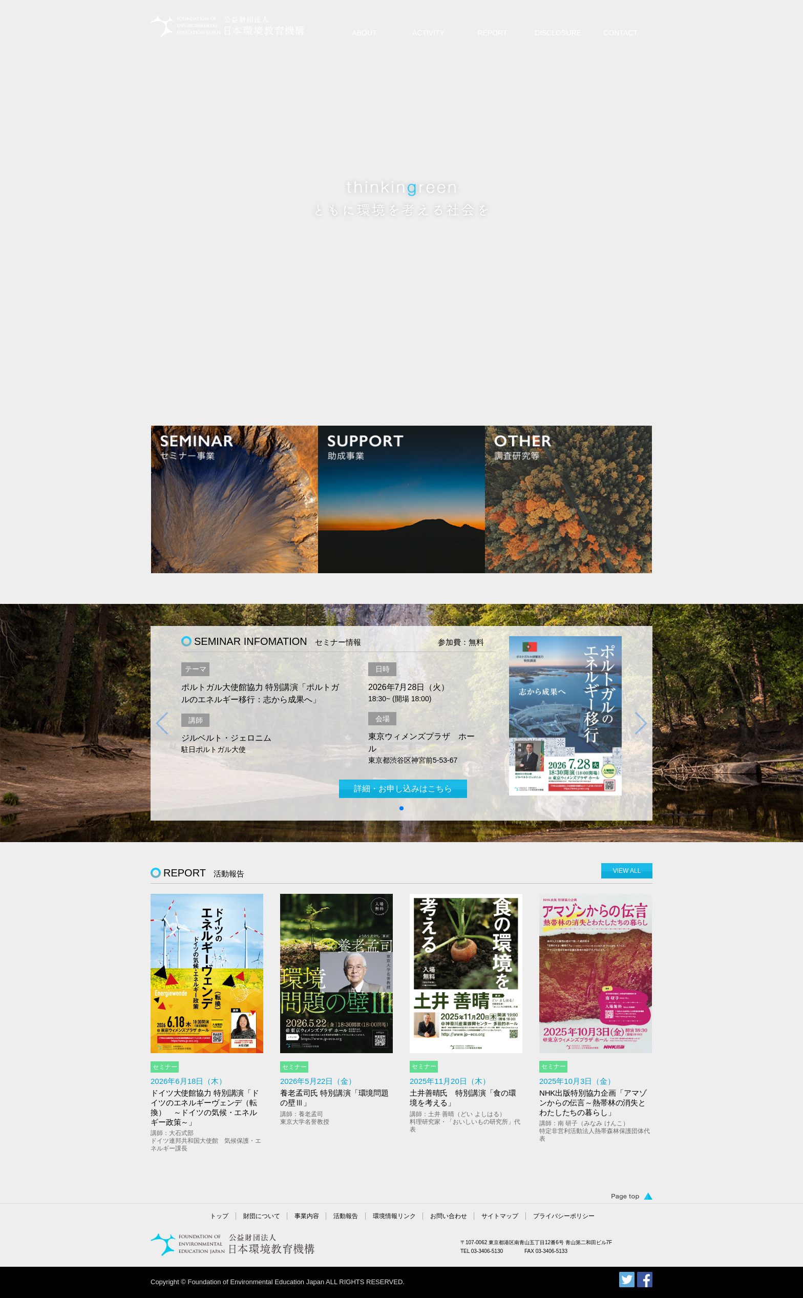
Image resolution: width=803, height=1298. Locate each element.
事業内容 (306, 1216)
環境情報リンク (394, 1216)
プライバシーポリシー (564, 1216)
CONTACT (620, 33)
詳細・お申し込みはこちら (403, 788)
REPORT (492, 33)
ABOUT (364, 33)
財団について (261, 1216)
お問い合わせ (448, 1216)
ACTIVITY (428, 33)
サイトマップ (499, 1216)
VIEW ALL (627, 870)
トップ (219, 1216)
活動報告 (345, 1216)
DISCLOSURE (558, 33)
